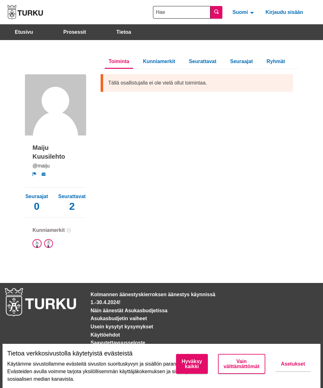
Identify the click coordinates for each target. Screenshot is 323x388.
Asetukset (293, 364)
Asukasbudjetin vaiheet (119, 318)
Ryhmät (276, 61)
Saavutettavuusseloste (118, 342)
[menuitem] (243, 12)
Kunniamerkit (159, 61)
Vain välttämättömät (242, 364)
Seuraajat (241, 61)
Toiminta (119, 61)
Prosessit (74, 32)
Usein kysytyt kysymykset (122, 326)
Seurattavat (202, 61)
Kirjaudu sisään (284, 12)
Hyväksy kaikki (192, 364)
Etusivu (24, 32)
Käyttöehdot (105, 335)
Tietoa (123, 32)
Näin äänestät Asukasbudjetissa (129, 310)
